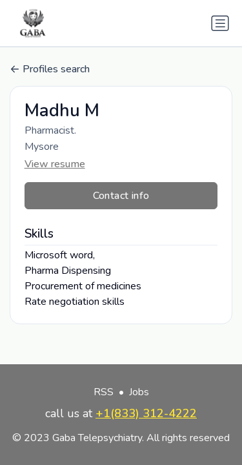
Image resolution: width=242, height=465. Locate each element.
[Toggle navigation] (220, 23)
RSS (104, 392)
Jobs (139, 392)
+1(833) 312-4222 (146, 413)
